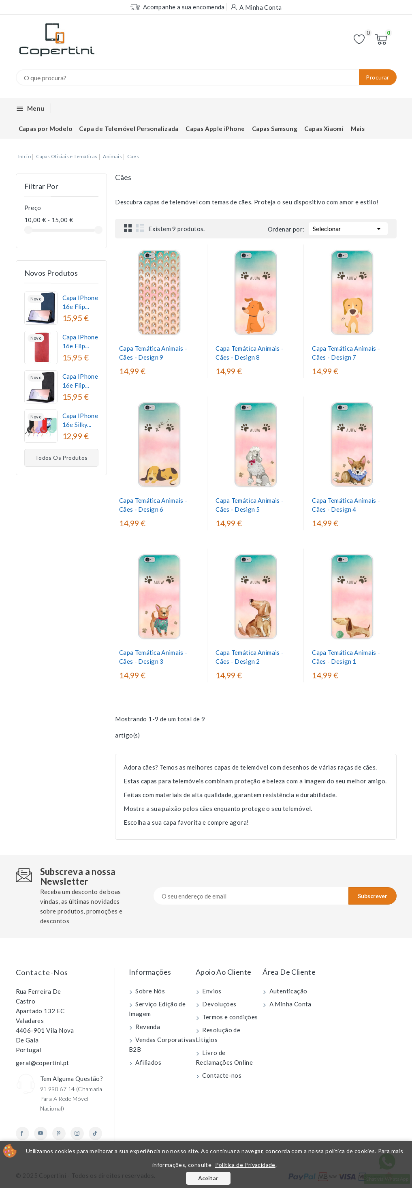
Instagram (77, 1133)
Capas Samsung (274, 128)
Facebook (22, 1133)
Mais (358, 128)
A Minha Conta (290, 1004)
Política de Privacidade (245, 1164)
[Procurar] (206, 77)
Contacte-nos (42, 972)
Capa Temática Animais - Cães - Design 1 (346, 657)
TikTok (95, 1133)
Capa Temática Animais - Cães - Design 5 (250, 505)
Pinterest (59, 1133)
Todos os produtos (61, 457)
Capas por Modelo (45, 128)
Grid (128, 228)
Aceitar (208, 1178)
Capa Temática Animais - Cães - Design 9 (153, 353)
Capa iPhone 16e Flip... (80, 302)
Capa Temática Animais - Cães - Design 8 (250, 353)
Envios (211, 991)
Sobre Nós (149, 991)
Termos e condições (229, 1017)
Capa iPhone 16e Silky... (80, 420)
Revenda (147, 1026)
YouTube (40, 1133)
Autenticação (287, 991)
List (140, 228)
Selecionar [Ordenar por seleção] (348, 228)
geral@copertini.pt (42, 1062)
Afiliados (147, 1062)
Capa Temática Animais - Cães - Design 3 (153, 657)
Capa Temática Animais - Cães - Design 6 (153, 505)
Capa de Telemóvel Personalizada (128, 128)
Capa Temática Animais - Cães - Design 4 (346, 505)
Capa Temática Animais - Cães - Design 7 (346, 353)
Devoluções (218, 1004)
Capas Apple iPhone (215, 128)
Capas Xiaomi (324, 128)
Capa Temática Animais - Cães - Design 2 (250, 657)
